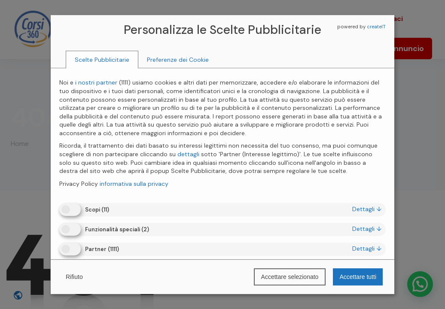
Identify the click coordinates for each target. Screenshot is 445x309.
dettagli (366, 209)
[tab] (102, 60)
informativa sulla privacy (134, 184)
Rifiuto (74, 276)
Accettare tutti (357, 276)
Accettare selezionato (290, 276)
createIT (376, 27)
